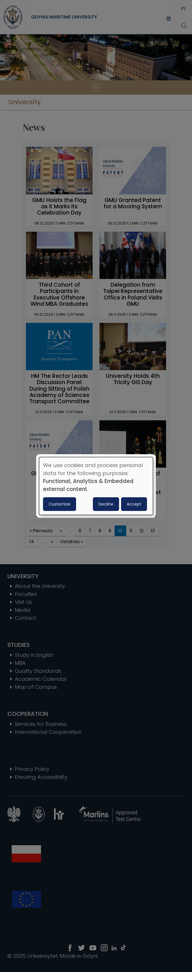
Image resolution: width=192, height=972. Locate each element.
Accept (134, 504)
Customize (59, 504)
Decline (106, 504)
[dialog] (96, 486)
